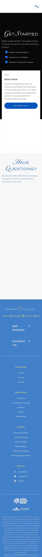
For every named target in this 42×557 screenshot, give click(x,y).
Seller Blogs (21, 446)
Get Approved (21, 106)
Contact (21, 382)
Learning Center (21, 433)
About (21, 377)
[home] (16, 6)
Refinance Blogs (21, 451)
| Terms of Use (32, 554)
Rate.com (7, 554)
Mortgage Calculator (21, 455)
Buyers (21, 407)
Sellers (21, 412)
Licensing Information (19, 554)
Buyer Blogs (21, 442)
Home (21, 373)
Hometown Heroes (21, 403)
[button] (37, 6)
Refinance (21, 416)
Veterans (21, 398)
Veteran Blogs (21, 437)
